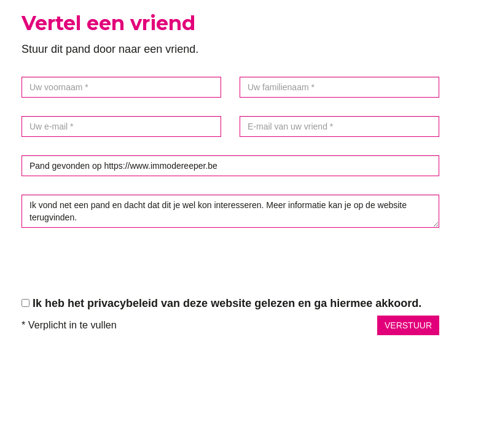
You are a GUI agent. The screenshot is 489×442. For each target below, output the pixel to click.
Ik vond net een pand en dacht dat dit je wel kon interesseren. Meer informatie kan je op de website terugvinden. (230, 211)
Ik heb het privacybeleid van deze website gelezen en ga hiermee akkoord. (227, 303)
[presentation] (115, 270)
